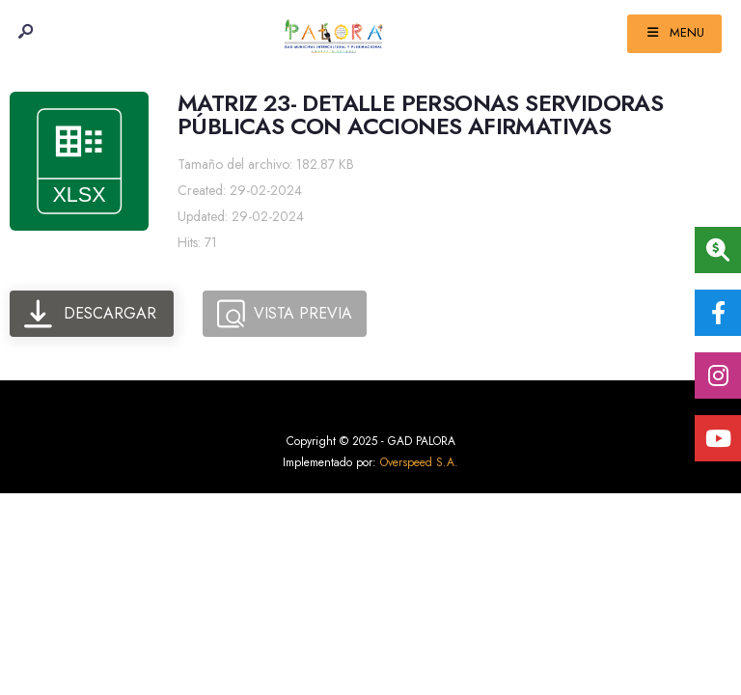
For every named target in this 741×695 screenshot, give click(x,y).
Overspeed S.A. (419, 462)
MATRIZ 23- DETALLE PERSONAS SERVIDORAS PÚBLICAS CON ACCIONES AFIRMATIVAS (420, 115)
